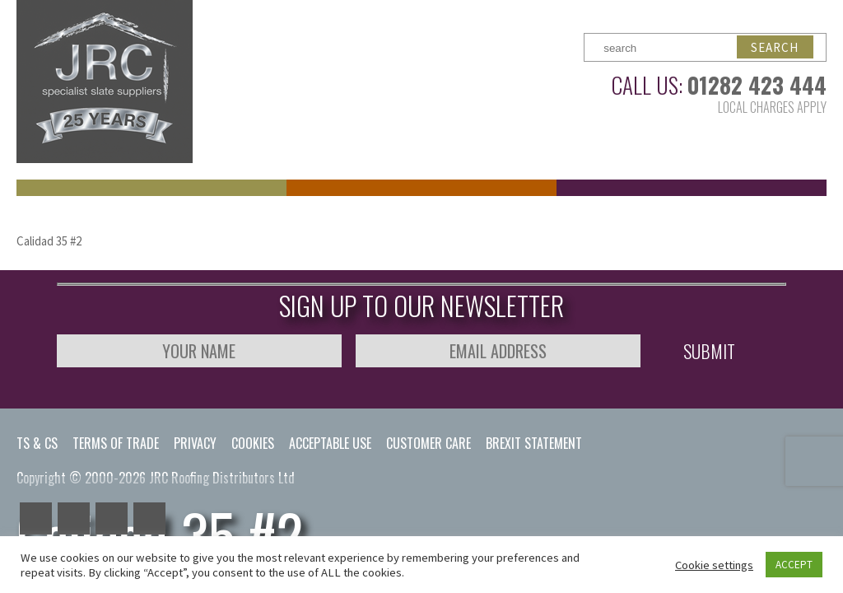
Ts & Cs (37, 443)
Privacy (195, 443)
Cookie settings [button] (714, 565)
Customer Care (428, 443)
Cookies (252, 443)
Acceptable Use (330, 443)
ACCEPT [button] (794, 565)
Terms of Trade (115, 443)
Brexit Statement (534, 443)
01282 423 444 (757, 84)
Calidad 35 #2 (49, 241)
